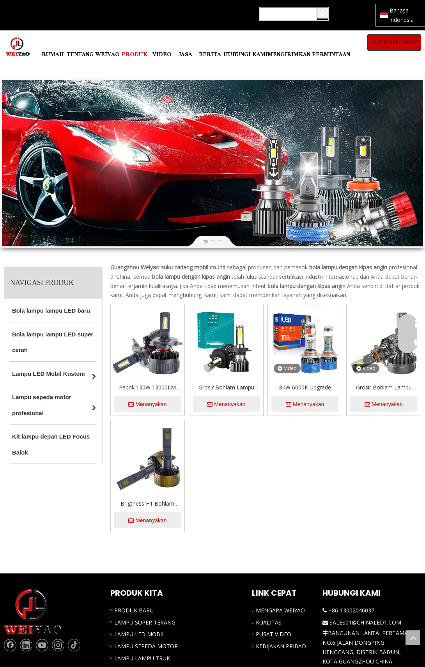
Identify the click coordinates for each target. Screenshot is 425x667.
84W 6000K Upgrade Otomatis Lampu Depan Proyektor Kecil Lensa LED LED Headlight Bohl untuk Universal (304, 388)
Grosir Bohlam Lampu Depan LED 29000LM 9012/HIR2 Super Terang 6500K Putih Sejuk (384, 388)
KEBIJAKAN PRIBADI (282, 646)
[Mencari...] (288, 13)
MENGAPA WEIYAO (280, 610)
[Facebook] (10, 645)
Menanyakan (147, 404)
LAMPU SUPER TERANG (144, 622)
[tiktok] (74, 645)
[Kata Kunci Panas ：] (322, 13)
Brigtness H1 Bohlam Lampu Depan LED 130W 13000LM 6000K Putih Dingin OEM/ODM (147, 504)
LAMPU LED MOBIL (139, 634)
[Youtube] (42, 645)
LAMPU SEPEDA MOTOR (146, 646)
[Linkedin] (26, 645)
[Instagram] (58, 645)
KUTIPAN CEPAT (394, 42)
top (413, 637)
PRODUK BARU (134, 610)
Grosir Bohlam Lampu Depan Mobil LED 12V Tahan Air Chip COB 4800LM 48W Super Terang (226, 388)
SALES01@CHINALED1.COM (365, 622)
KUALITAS (269, 622)
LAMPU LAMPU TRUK (142, 658)
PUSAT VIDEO (273, 634)
